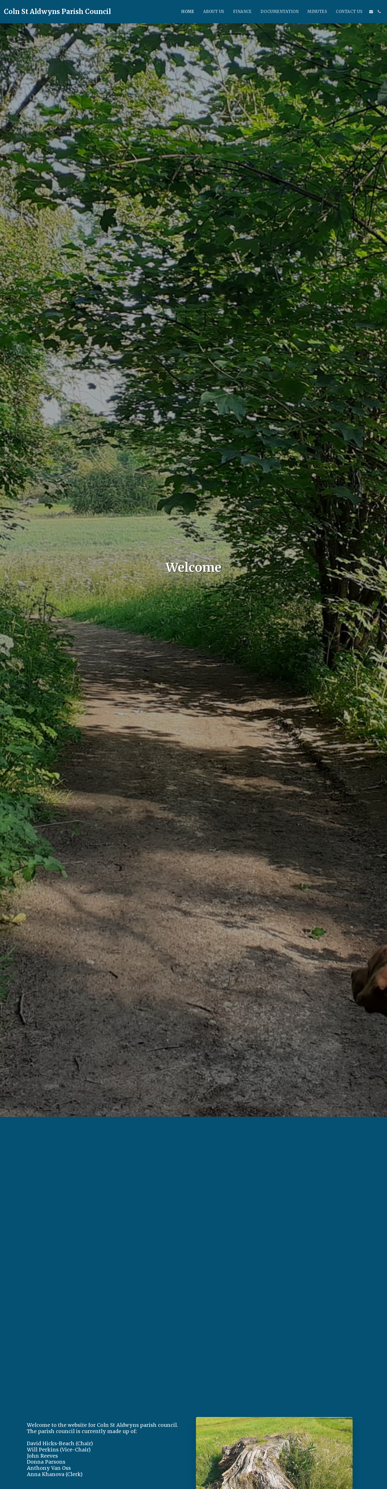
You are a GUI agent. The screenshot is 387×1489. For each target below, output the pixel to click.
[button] (371, 11)
